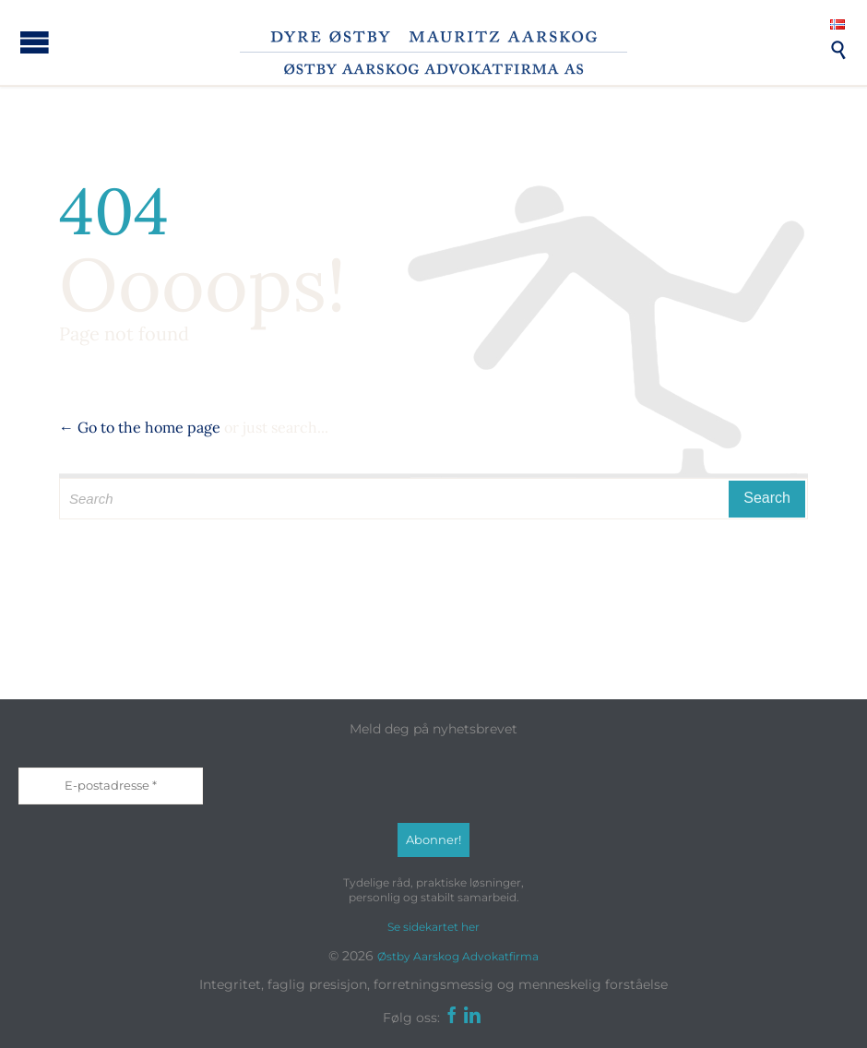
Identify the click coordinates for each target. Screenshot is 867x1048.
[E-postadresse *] (110, 786)
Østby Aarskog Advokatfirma (458, 956)
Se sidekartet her (433, 927)
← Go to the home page (139, 427)
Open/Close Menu (34, 42)
